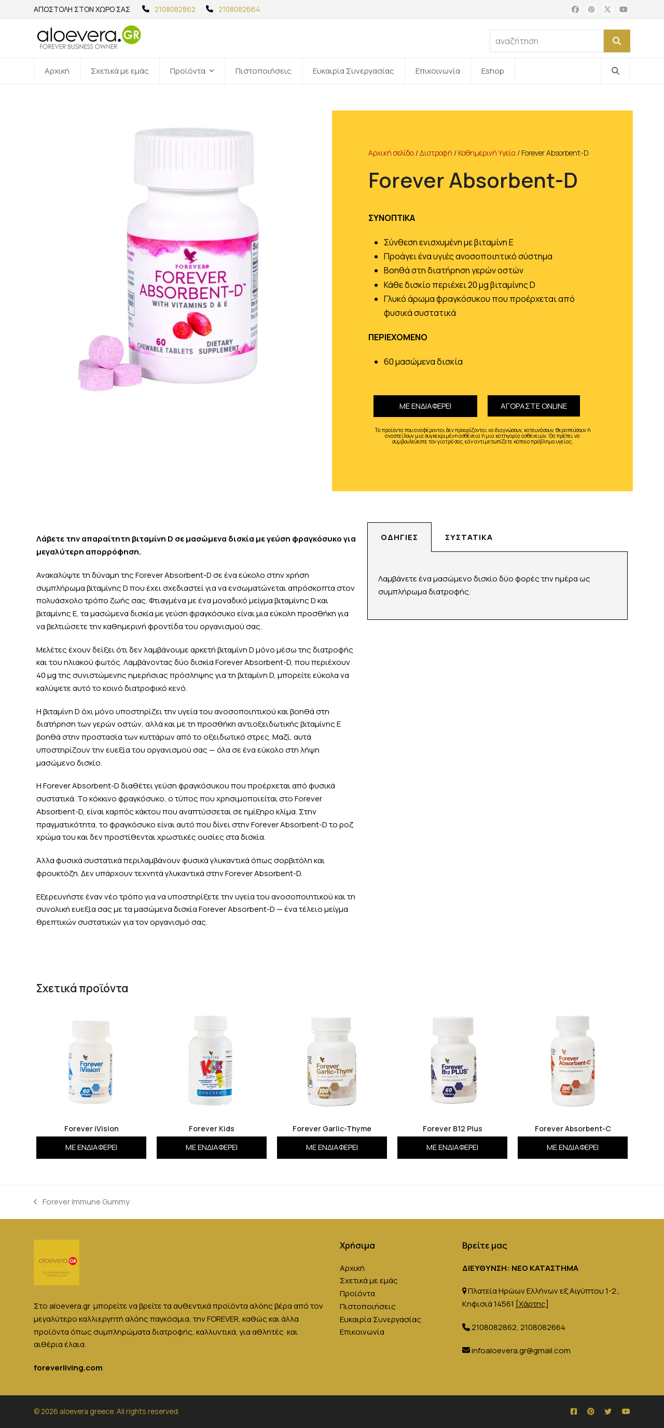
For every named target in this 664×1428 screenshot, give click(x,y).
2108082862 (175, 9)
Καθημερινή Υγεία (487, 153)
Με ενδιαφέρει (425, 405)
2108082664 (239, 9)
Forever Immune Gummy (82, 1201)
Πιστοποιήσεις (368, 1306)
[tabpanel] (497, 586)
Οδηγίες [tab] (399, 537)
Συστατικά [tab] (469, 537)
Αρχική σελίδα (391, 153)
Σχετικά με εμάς (369, 1280)
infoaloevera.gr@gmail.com (521, 1350)
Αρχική (352, 1268)
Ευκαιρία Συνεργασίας (380, 1319)
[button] (615, 71)
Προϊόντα (357, 1293)
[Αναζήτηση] (617, 41)
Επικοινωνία (362, 1331)
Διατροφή (436, 153)
